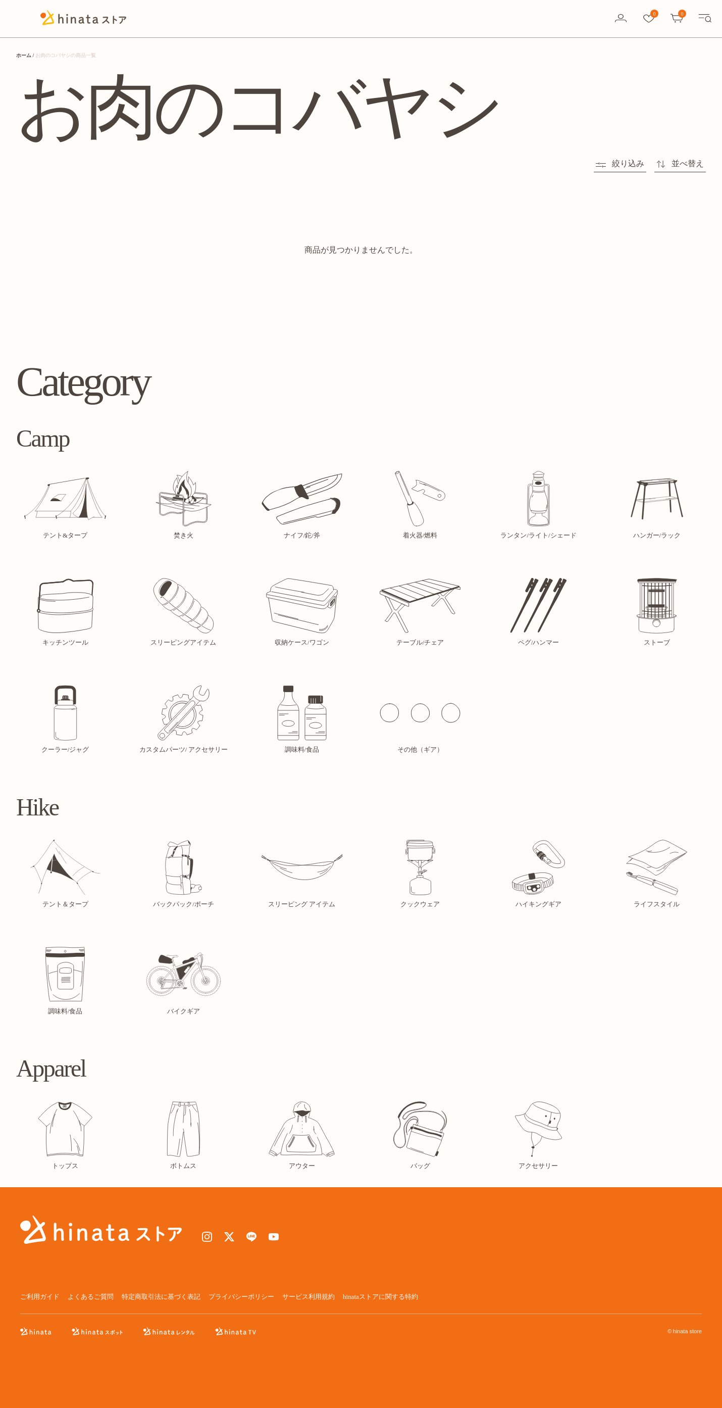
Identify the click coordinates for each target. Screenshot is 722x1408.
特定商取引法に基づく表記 (161, 1296)
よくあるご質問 (91, 1296)
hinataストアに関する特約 (380, 1296)
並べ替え (680, 163)
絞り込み (620, 163)
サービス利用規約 (308, 1296)
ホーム (23, 55)
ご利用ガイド (40, 1296)
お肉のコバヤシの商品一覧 (65, 55)
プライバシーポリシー (241, 1296)
